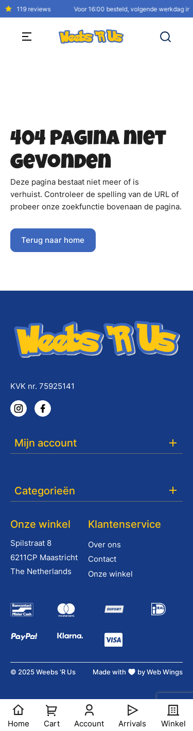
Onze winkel (110, 574)
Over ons (104, 544)
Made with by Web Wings (138, 672)
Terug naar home (52, 240)
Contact (102, 559)
